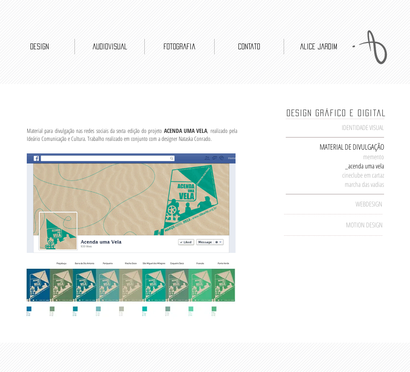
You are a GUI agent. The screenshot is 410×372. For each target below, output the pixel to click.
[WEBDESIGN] (354, 204)
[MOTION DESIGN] (355, 225)
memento (373, 156)
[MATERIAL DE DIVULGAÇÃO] (351, 147)
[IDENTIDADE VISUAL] (343, 128)
